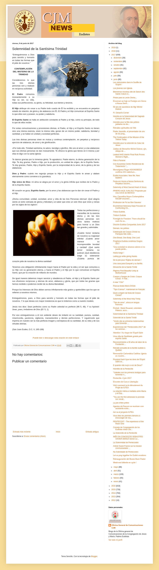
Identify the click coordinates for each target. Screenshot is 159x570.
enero (116, 481)
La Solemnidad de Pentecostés (126, 442)
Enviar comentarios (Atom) (35, 436)
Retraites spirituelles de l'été (124, 128)
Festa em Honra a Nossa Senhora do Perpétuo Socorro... (128, 182)
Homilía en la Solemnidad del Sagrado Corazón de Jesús (128, 117)
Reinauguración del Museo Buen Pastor (129, 459)
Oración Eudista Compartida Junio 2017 (129, 225)
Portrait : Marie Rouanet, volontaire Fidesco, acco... (127, 309)
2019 (113, 47)
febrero (117, 478)
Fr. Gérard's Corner (121, 113)
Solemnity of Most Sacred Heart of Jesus (129, 187)
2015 (113, 489)
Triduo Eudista (119, 212)
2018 (113, 51)
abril (116, 471)
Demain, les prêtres (121, 228)
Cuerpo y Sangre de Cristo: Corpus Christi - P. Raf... (127, 278)
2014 (113, 493)
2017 (113, 55)
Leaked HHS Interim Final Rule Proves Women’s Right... (129, 156)
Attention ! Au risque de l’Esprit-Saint (128, 333)
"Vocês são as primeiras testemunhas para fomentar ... (128, 322)
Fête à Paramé (119, 160)
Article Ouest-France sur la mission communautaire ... (127, 447)
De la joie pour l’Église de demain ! (127, 260)
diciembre (118, 58)
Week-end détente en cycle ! (124, 463)
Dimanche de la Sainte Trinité (125, 267)
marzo (116, 474)
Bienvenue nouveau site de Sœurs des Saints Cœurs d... (129, 93)
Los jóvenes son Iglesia (122, 88)
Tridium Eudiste (119, 215)
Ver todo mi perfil (115, 540)
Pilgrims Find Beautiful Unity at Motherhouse (125, 272)
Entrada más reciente (21, 432)
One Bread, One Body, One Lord (126, 238)
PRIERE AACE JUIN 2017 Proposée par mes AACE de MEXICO (129, 192)
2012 (113, 500)
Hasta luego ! (118, 253)
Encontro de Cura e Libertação (125, 382)
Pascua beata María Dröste (124, 286)
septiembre (118, 68)
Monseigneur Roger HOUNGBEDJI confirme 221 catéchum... (127, 171)
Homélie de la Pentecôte (123, 369)
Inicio (58, 432)
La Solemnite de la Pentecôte (125, 433)
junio (116, 79)
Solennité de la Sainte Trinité (125, 318)
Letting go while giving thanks (125, 256)
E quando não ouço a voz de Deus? (127, 365)
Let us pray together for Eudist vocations (129, 455)
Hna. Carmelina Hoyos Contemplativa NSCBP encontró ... (128, 198)
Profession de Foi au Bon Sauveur (127, 202)
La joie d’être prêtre (121, 403)
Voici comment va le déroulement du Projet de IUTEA (128, 386)
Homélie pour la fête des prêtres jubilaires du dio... (126, 123)
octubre (117, 65)
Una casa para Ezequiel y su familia (127, 263)
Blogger (94, 556)
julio (115, 76)
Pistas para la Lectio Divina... (125, 98)
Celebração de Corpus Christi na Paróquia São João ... (126, 233)
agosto (117, 72)
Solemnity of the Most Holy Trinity (126, 299)
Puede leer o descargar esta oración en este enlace (56, 338)
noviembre (118, 61)
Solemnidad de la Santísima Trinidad (128, 314)
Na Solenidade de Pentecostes (125, 452)
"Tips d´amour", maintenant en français (129, 289)
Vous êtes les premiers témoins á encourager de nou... (126, 417)
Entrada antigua (92, 432)
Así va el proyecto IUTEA (123, 412)
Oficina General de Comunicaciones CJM (127, 526)
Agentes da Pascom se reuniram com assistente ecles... (128, 407)
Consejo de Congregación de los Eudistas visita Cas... (126, 428)
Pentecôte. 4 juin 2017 (122, 378)
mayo (116, 467)
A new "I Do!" (118, 282)
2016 (113, 486)
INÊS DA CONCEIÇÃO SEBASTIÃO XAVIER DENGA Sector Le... (128, 438)
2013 (113, 497)
